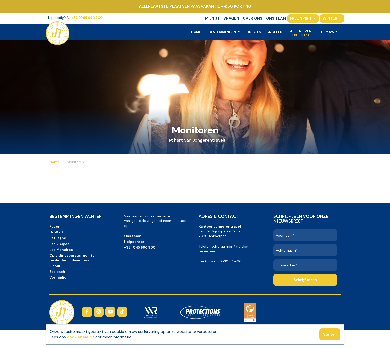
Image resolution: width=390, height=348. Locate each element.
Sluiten (330, 334)
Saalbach (57, 271)
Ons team (276, 18)
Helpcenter (134, 241)
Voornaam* (285, 235)
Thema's (327, 32)
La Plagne (57, 238)
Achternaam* (287, 250)
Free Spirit (301, 18)
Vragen (231, 18)
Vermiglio (57, 277)
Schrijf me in (305, 279)
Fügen (54, 226)
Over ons (252, 18)
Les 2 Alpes (59, 244)
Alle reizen (301, 31)
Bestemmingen (223, 32)
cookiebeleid (79, 337)
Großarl (56, 232)
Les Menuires (61, 249)
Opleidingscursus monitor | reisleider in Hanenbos (73, 257)
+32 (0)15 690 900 (87, 17)
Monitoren (75, 162)
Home (196, 32)
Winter (330, 18)
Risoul (54, 266)
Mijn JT (212, 18)
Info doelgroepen (265, 32)
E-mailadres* (286, 265)
